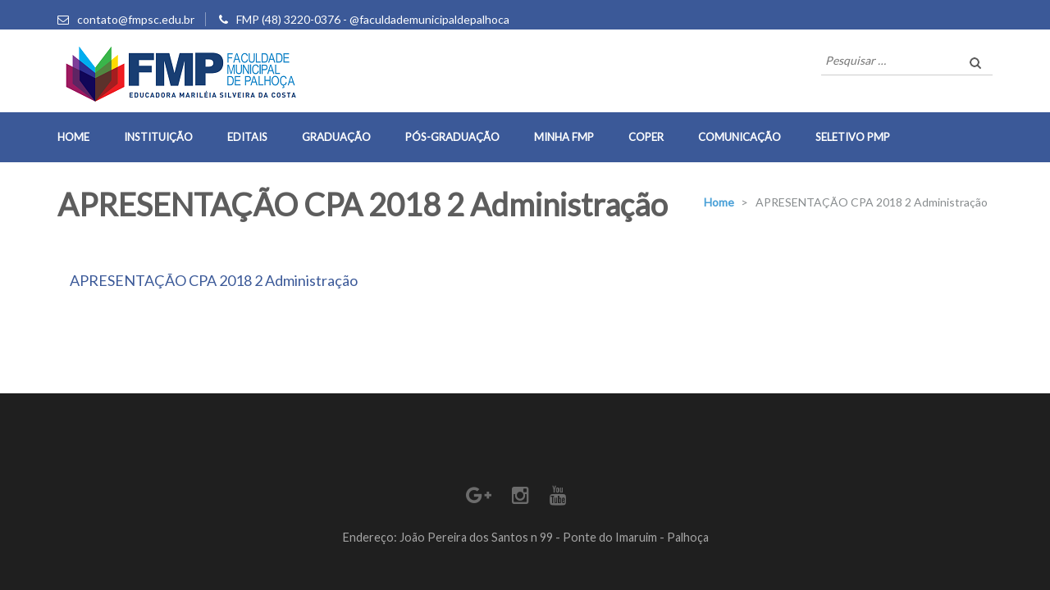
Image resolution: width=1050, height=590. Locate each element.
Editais (247, 136)
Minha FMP (564, 136)
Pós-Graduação (452, 136)
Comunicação (739, 136)
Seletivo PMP (852, 136)
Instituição (158, 136)
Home (73, 136)
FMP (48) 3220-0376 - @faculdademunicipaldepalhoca (372, 19)
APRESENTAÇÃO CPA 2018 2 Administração (214, 280)
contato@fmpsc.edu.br (135, 19)
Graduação (336, 136)
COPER (646, 136)
